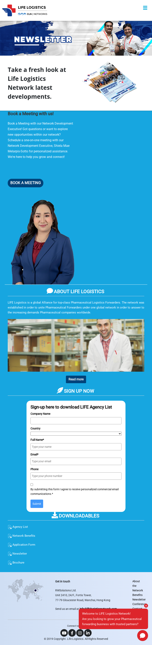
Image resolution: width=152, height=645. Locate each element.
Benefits (137, 595)
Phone (34, 469)
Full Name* (37, 439)
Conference (139, 604)
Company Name (40, 413)
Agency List (18, 527)
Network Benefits (21, 536)
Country (35, 428)
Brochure (16, 562)
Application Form (21, 544)
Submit (36, 503)
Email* (34, 454)
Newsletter (17, 553)
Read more (76, 379)
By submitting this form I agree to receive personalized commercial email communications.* (74, 491)
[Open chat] (142, 635)
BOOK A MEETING (25, 183)
